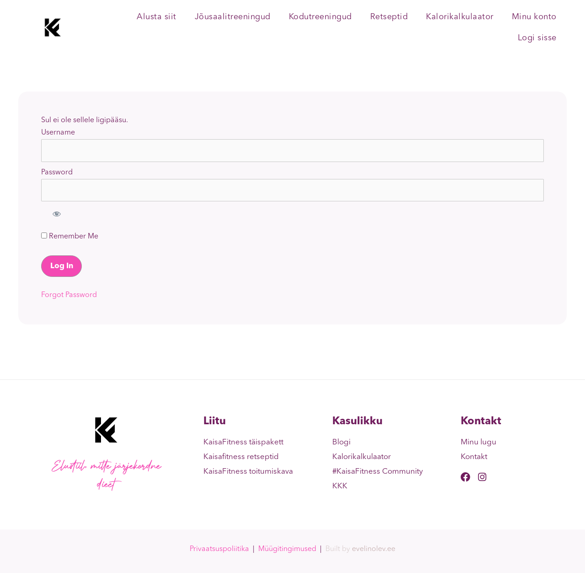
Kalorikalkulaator (460, 17)
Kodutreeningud (320, 17)
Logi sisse (537, 38)
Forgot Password (69, 295)
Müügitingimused (287, 549)
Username (58, 132)
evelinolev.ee (373, 549)
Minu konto (534, 17)
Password (57, 172)
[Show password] (56, 213)
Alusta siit (156, 17)
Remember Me (69, 236)
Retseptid (389, 17)
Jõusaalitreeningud (233, 17)
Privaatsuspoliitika (219, 549)
